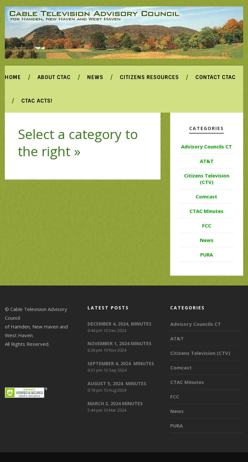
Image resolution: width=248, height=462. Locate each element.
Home (13, 77)
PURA (206, 254)
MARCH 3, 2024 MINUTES (115, 403)
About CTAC (54, 77)
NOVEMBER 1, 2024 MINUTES (119, 343)
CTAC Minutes (206, 211)
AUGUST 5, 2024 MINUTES (117, 383)
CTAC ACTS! (36, 100)
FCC (206, 225)
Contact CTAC (215, 77)
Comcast (206, 196)
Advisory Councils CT (206, 146)
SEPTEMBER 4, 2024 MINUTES (121, 363)
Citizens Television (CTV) (206, 178)
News (95, 77)
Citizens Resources (149, 77)
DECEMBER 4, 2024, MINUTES (119, 324)
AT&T (206, 161)
